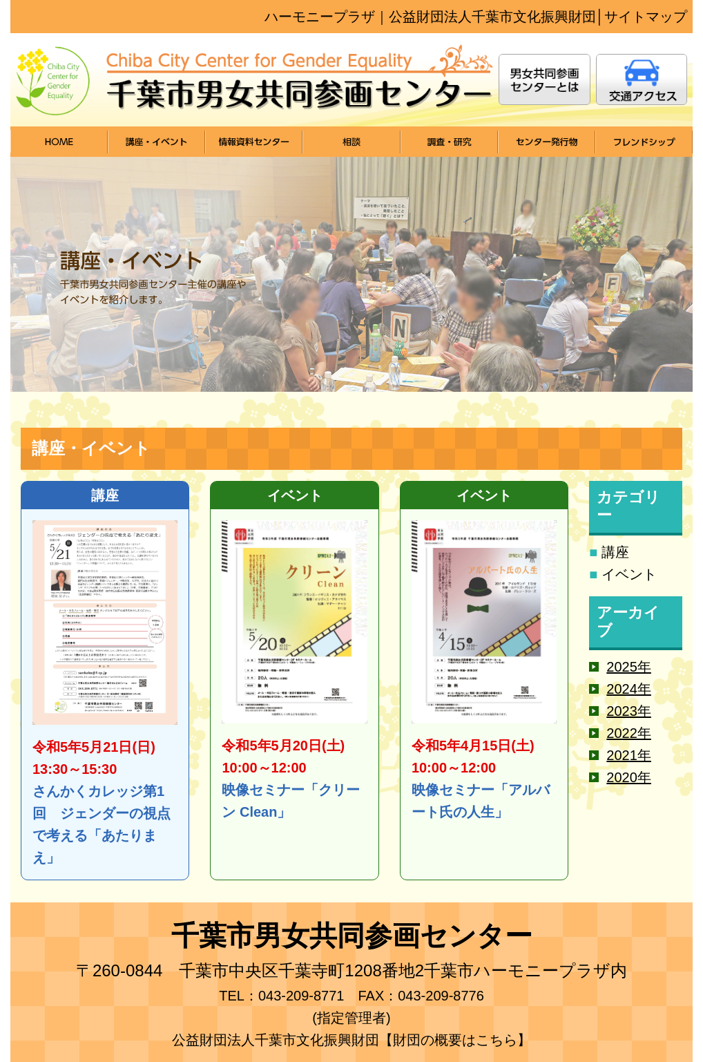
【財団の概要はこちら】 (455, 1039)
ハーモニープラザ (319, 16)
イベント (629, 574)
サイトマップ (645, 16)
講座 (615, 552)
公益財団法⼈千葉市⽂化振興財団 (492, 16)
